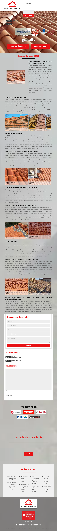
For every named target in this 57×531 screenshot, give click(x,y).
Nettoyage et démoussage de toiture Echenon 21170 (12, 486)
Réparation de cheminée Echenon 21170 (47, 488)
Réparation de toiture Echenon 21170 (24, 479)
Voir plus (28, 454)
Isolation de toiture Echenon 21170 (35, 488)
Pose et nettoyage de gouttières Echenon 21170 (35, 480)
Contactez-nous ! (40, 46)
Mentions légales (33, 528)
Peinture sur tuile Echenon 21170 (13, 478)
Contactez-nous (46, 528)
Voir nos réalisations (18, 46)
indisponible (17, 20)
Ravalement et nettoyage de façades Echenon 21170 (25, 487)
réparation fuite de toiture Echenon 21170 (46, 480)
